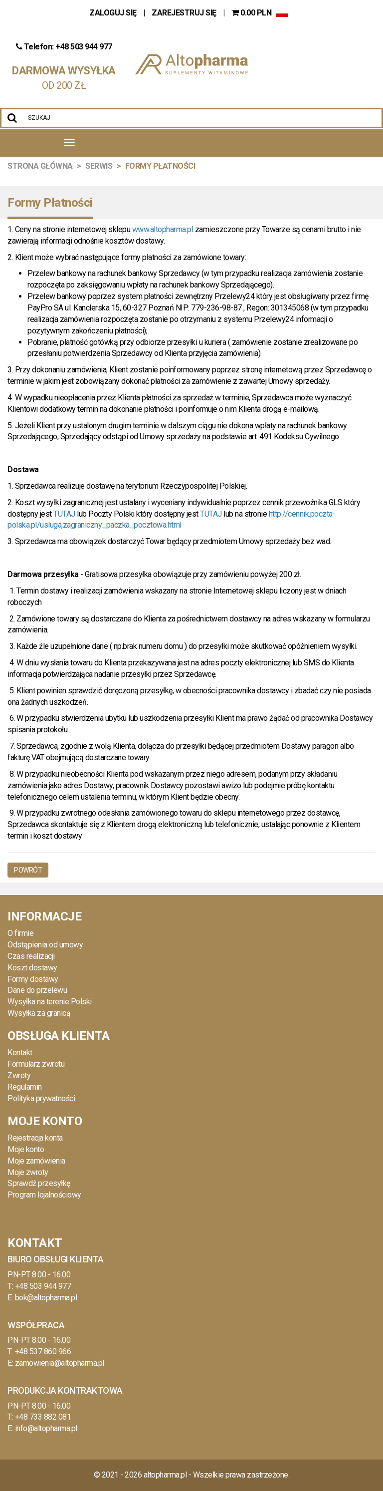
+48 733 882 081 (43, 1417)
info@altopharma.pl (46, 1428)
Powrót (28, 870)
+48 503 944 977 (43, 1286)
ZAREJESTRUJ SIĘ (184, 12)
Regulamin (24, 1087)
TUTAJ (64, 514)
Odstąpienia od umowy (45, 944)
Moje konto (25, 1149)
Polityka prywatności (41, 1098)
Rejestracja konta (35, 1138)
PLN (252, 12)
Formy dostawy (32, 979)
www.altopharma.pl (162, 229)
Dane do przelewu (37, 990)
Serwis (98, 166)
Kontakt (19, 1052)
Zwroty (18, 1075)
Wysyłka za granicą (38, 1013)
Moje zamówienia (36, 1161)
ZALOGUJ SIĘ (113, 12)
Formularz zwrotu (35, 1064)
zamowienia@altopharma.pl (59, 1363)
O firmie (20, 933)
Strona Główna (40, 166)
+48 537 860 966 (43, 1351)
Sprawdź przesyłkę (38, 1183)
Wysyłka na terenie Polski (49, 1001)
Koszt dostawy (32, 967)
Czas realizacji (31, 956)
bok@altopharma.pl (46, 1297)
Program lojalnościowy (44, 1194)
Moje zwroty (27, 1172)
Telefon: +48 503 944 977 (64, 46)
